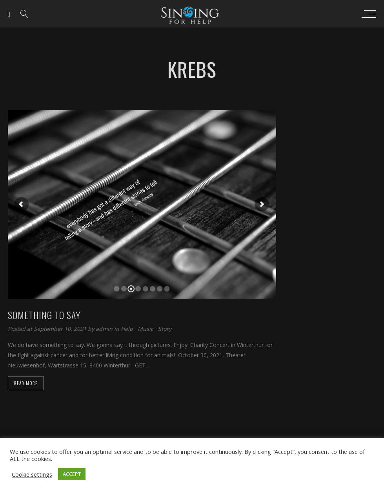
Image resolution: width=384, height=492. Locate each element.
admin (105, 328)
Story (164, 328)
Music (145, 328)
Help (127, 328)
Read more (26, 383)
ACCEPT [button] (72, 473)
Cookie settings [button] (32, 474)
